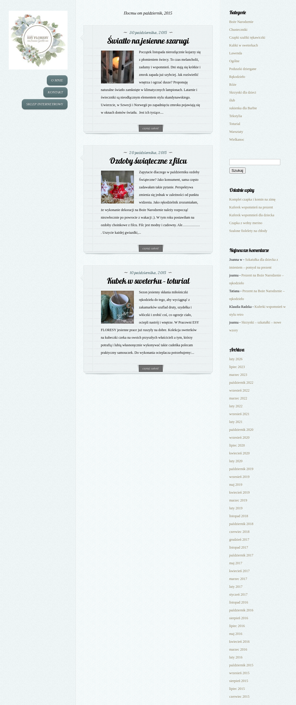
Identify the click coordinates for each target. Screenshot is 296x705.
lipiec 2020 (237, 445)
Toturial (234, 124)
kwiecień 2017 (239, 571)
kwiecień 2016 (239, 642)
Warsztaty (236, 132)
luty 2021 (236, 422)
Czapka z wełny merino (246, 223)
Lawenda (235, 53)
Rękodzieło (237, 77)
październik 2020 (241, 430)
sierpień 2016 (238, 618)
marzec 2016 (238, 649)
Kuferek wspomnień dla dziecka (251, 215)
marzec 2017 (238, 579)
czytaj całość (151, 128)
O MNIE (57, 80)
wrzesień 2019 (239, 477)
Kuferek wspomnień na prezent (251, 207)
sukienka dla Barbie (243, 108)
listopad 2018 (238, 516)
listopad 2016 (238, 602)
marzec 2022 (238, 398)
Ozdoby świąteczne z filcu (148, 161)
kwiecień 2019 (239, 492)
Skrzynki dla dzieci (242, 92)
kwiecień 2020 (239, 453)
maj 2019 (235, 485)
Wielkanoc (236, 140)
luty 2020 (236, 461)
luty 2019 (236, 508)
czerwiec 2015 (239, 697)
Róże (233, 85)
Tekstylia (235, 116)
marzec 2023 (238, 375)
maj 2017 (235, 563)
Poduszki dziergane (242, 69)
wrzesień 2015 (239, 673)
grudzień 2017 (239, 540)
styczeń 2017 (238, 594)
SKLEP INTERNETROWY (44, 104)
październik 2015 (241, 665)
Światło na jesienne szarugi (148, 40)
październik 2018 (241, 524)
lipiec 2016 (237, 626)
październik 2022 (241, 383)
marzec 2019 (238, 500)
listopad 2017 (238, 547)
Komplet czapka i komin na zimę (252, 199)
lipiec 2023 (237, 367)
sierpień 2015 (238, 681)
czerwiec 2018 (239, 532)
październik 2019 (241, 469)
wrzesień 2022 (239, 390)
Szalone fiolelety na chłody (248, 231)
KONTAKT (55, 92)
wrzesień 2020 (239, 438)
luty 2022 (236, 406)
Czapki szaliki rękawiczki (247, 37)
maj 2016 (235, 634)
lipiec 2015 (237, 689)
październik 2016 (241, 610)
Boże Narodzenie (241, 22)
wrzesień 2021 (239, 414)
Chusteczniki (238, 30)
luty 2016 (236, 657)
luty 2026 (236, 359)
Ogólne (234, 61)
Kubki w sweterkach (243, 45)
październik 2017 (241, 555)
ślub (232, 100)
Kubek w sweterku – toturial (148, 281)
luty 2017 (236, 587)
